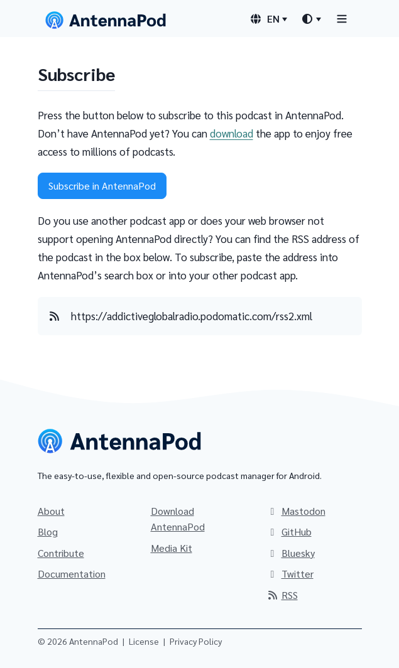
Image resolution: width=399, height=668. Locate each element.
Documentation (72, 573)
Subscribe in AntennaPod (102, 185)
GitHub (289, 531)
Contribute (61, 552)
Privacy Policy (196, 641)
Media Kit (171, 547)
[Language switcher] (268, 19)
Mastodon (295, 510)
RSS (282, 594)
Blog (48, 531)
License (144, 641)
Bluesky (290, 552)
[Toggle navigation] (341, 18)
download (231, 133)
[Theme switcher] (311, 19)
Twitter (290, 573)
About (51, 510)
